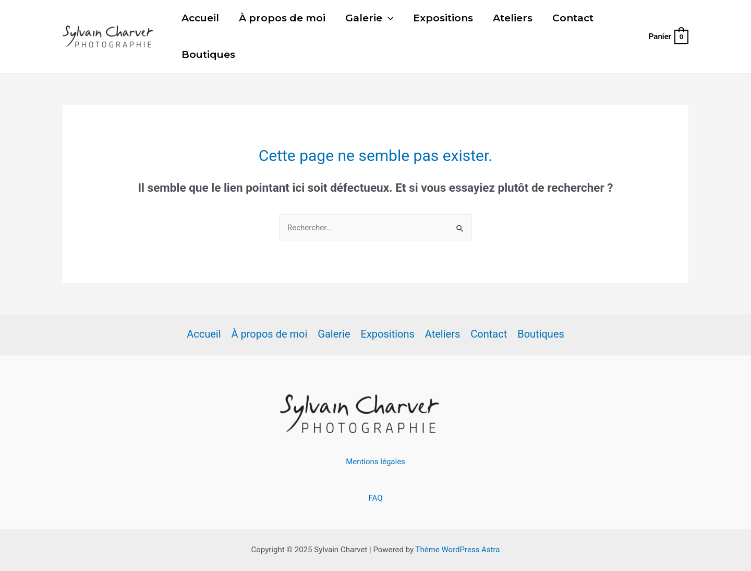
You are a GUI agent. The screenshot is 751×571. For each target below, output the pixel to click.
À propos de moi (282, 18)
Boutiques (208, 54)
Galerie (369, 18)
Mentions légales (375, 461)
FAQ (375, 498)
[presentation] (387, 18)
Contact (572, 18)
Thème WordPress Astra (458, 549)
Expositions (443, 18)
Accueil (200, 18)
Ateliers (512, 18)
